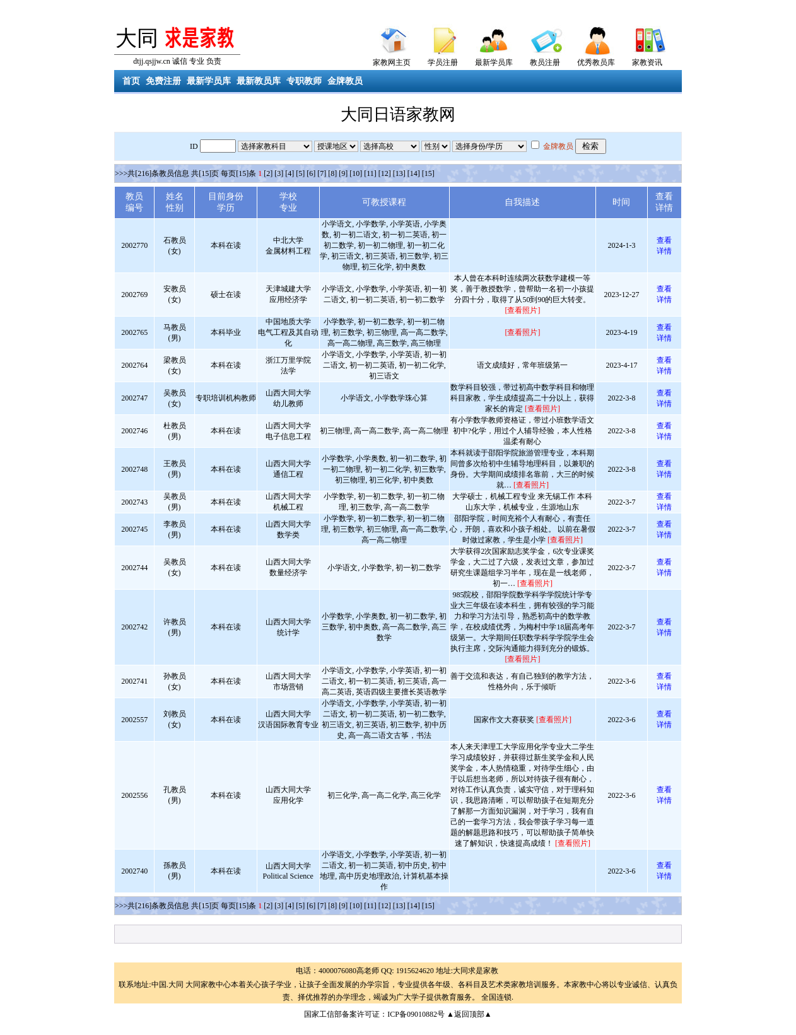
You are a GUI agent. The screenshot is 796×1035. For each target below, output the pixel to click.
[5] (300, 173)
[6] (311, 173)
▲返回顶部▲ (469, 1014)
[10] (355, 173)
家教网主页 (392, 62)
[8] (332, 173)
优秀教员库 (596, 62)
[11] (370, 173)
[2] (268, 173)
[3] (278, 173)
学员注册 (443, 62)
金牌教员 (345, 81)
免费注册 (163, 81)
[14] (413, 173)
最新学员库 (494, 62)
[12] (384, 173)
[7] (321, 173)
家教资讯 (647, 62)
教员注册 (545, 62)
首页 (131, 81)
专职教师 (304, 81)
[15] (428, 173)
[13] (399, 173)
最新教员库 (259, 81)
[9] (343, 173)
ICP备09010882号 (416, 1014)
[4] (289, 173)
